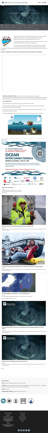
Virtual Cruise (7, 25)
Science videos (43, 25)
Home (2, 25)
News (34, 29)
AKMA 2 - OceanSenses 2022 (33, 25)
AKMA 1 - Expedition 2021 (21, 25)
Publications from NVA (19, 29)
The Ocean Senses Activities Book (7, 29)
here (28, 386)
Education (14, 27)
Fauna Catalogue (28, 29)
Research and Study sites (28, 27)
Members (13, 25)
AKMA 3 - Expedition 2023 (5, 27)
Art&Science (19, 27)
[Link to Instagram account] (37, 29)
